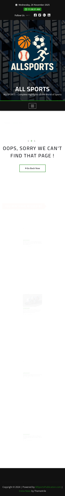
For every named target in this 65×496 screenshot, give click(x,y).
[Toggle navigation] (32, 106)
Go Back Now (32, 168)
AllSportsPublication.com (48, 487)
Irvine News (25, 490)
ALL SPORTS (32, 89)
